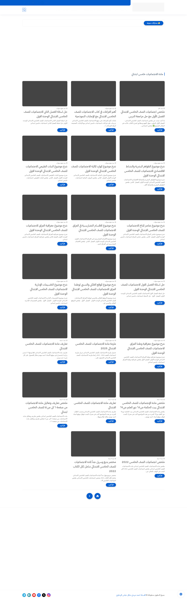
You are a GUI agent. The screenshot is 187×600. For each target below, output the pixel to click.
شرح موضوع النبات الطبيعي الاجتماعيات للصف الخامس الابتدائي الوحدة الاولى (46, 168)
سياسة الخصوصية (79, 2)
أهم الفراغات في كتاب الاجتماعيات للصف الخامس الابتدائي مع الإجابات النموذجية (95, 114)
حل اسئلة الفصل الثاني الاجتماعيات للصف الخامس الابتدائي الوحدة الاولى (45, 114)
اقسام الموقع (124, 2)
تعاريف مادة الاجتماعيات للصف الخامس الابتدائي (46, 346)
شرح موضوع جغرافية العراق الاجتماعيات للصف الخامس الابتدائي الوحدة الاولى (46, 227)
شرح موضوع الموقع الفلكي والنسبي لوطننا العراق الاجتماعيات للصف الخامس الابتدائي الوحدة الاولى (94, 289)
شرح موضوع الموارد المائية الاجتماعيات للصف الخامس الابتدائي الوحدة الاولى (93, 168)
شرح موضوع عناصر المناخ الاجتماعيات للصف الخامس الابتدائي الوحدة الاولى (145, 227)
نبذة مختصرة (75, 10)
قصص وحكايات (88, 10)
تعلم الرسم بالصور (104, 10)
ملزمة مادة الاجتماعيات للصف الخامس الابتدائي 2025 (95, 346)
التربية (115, 10)
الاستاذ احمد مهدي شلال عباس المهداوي (131, 595)
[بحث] (24, 10)
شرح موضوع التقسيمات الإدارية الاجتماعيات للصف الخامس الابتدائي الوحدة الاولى (48, 289)
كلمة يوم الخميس (62, 10)
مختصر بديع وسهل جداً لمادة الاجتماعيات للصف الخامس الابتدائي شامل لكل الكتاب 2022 (94, 466)
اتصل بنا (90, 2)
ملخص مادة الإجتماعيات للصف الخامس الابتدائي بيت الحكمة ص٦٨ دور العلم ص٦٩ (142, 405)
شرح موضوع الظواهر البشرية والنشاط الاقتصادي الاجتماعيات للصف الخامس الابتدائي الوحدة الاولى (144, 171)
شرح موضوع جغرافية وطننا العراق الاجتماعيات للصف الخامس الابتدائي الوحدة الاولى (146, 348)
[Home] (97, 496)
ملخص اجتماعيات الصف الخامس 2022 (143, 462)
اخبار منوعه (123, 10)
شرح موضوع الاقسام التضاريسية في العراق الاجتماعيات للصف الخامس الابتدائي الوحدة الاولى (94, 230)
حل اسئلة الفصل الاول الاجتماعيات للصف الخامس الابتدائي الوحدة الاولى (143, 286)
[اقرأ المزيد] (160, 130)
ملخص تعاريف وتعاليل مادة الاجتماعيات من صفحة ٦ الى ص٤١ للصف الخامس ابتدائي (46, 407)
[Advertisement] (93, 50)
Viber (68, 2)
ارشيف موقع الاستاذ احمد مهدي (106, 2)
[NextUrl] (90, 496)
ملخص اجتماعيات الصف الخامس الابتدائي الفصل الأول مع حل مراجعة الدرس (143, 114)
